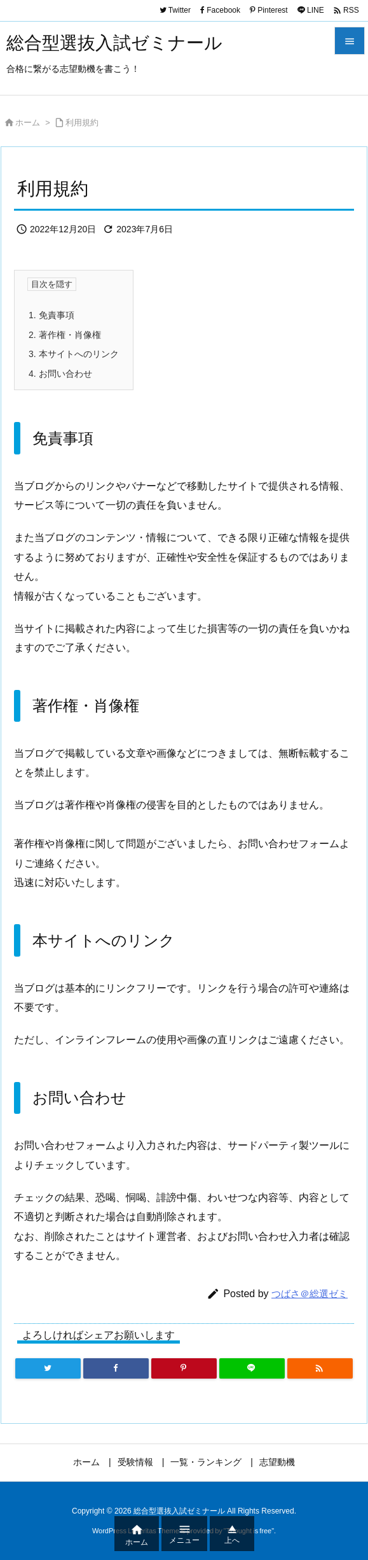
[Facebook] (116, 1368)
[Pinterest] (184, 1368)
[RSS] (320, 1368)
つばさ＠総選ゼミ (309, 1293)
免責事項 (51, 315)
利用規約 (82, 122)
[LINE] (252, 1368)
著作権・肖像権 (65, 335)
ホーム (27, 122)
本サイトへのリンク (74, 354)
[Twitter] (48, 1368)
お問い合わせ (60, 374)
